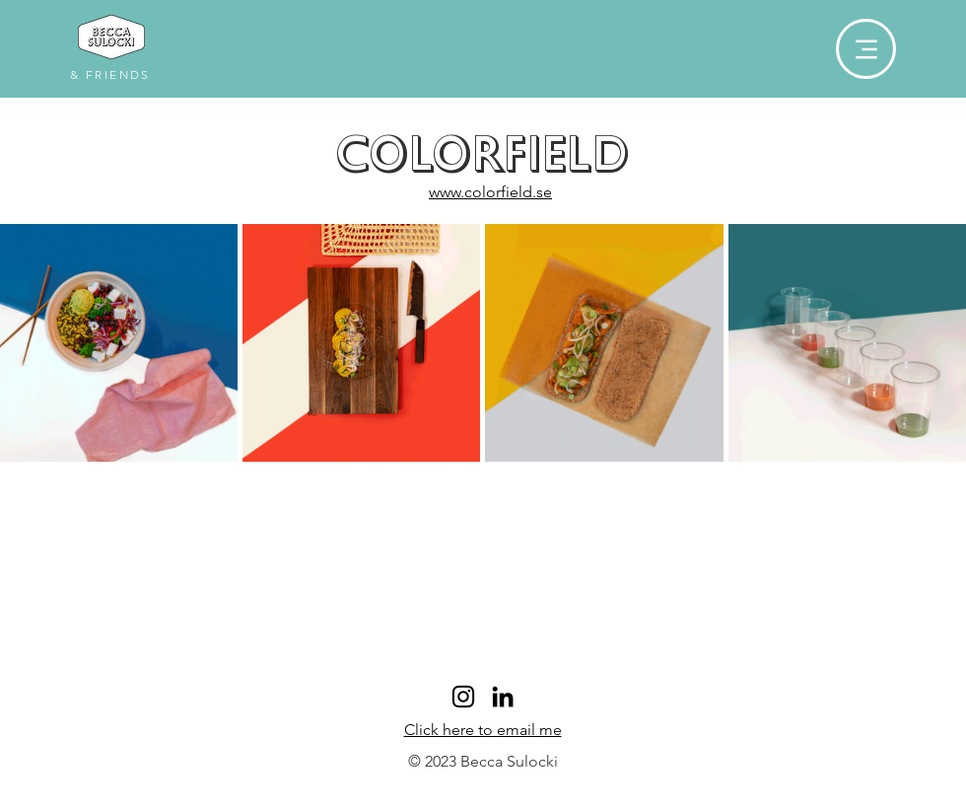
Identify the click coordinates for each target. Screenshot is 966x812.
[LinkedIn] (503, 696)
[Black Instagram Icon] (463, 696)
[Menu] (866, 49)
